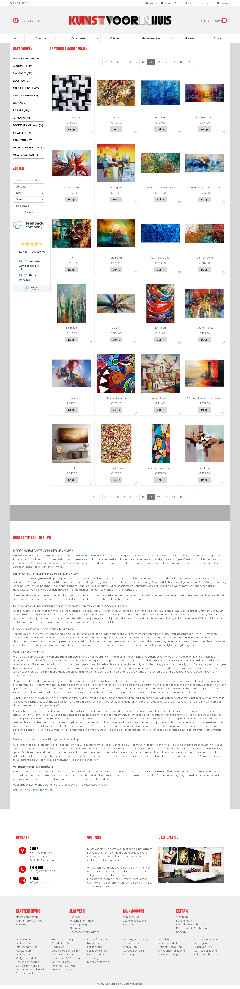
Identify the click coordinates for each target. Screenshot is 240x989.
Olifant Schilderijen (170, 947)
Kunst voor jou (203, 947)
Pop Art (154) (21, 110)
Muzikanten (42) (23, 139)
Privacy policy (78, 924)
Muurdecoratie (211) (26, 88)
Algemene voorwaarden (84, 932)
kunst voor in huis (146, 718)
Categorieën (84, 38)
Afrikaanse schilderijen (172, 950)
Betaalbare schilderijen (66, 950)
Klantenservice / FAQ (29, 920)
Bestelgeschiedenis (134, 920)
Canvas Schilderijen (206, 950)
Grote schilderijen (169, 954)
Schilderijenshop (97, 950)
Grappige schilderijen (136, 939)
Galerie (189, 38)
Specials (181, 932)
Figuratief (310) (22, 73)
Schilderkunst (95, 947)
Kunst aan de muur (63, 965)
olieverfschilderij (81, 618)
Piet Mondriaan (99, 586)
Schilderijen (165, 939)
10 (143, 61)
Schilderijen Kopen (27, 965)
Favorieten (129, 924)
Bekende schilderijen (206, 954)
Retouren (21, 924)
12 (158, 61)
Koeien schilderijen (27, 962)
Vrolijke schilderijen (28, 958)
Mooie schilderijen (169, 943)
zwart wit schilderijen (64, 954)
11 (150, 61)
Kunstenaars (184, 920)
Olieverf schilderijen (99, 939)
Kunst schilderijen (62, 969)
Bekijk (71, 129)
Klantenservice (157, 38)
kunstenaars (190, 578)
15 (181, 61)
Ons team (182, 917)
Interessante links (26, 947)
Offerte (114, 38)
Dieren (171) (20, 102)
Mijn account (131, 917)
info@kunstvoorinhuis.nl (44, 882)
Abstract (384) (22, 65)
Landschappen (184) (25, 95)
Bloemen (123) (22, 80)
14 (173, 61)
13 (165, 61)
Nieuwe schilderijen (26, 58)
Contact (218, 38)
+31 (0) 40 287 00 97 (42, 871)
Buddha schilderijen (64, 939)
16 (188, 61)
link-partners (95, 943)
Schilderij (128, 954)
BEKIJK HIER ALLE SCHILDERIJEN (33, 790)
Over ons (45, 38)
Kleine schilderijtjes (99, 962)
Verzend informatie (81, 920)
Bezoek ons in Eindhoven (191, 928)
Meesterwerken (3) (25, 154)
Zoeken (28, 212)
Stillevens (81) (22, 132)
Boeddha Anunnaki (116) (28, 125)
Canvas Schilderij (133, 950)
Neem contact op (27, 917)
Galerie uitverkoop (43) (28, 147)
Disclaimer (75, 928)
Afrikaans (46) (22, 117)
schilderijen (133, 578)
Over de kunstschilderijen (191, 924)
